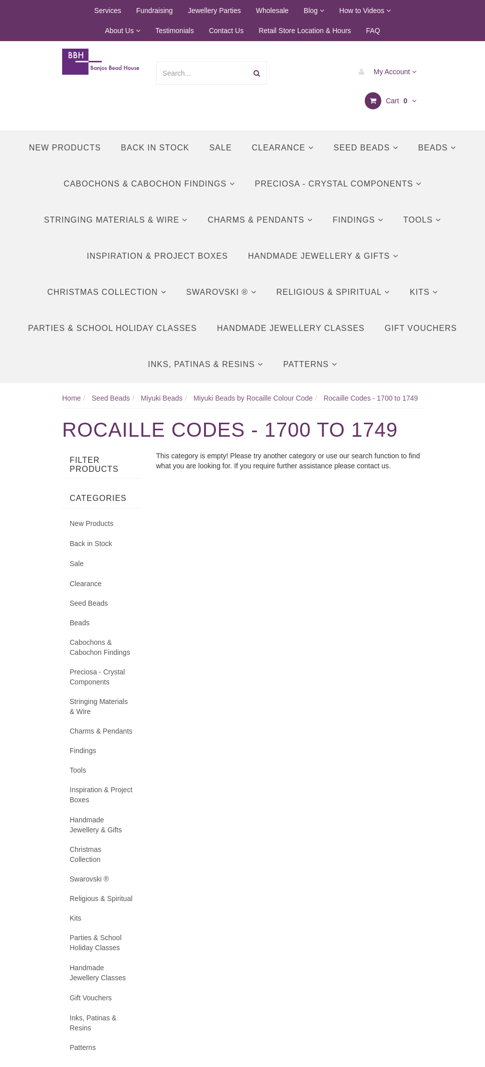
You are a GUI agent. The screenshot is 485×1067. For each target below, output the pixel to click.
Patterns (310, 364)
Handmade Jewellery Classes (291, 328)
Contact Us (226, 31)
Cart (390, 100)
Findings (358, 220)
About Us (122, 31)
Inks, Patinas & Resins (205, 364)
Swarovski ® (221, 292)
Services (107, 11)
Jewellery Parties (214, 11)
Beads (437, 147)
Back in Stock (155, 147)
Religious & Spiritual (333, 292)
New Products (65, 147)
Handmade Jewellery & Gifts (323, 256)
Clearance (283, 147)
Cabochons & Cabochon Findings (149, 184)
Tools (422, 220)
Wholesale (272, 11)
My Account (385, 71)
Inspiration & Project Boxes (157, 256)
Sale (220, 147)
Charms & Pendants (259, 220)
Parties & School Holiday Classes (112, 328)
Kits (424, 292)
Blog (314, 11)
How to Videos (365, 11)
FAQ (373, 31)
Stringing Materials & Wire (116, 220)
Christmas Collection (106, 292)
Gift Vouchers (421, 328)
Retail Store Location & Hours (305, 31)
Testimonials (174, 31)
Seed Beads (366, 147)
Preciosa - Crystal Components (338, 184)
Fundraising (154, 11)
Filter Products (94, 464)
